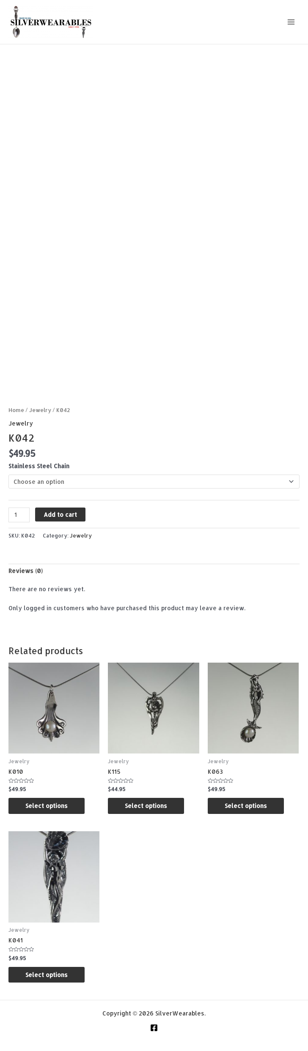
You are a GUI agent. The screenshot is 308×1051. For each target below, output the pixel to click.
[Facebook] (154, 1028)
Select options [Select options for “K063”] (246, 805)
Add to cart (60, 514)
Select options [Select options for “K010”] (46, 805)
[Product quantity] (19, 515)
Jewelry (40, 410)
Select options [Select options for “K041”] (46, 974)
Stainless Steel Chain (38, 466)
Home (16, 410)
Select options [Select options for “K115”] (146, 805)
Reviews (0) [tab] (25, 570)
